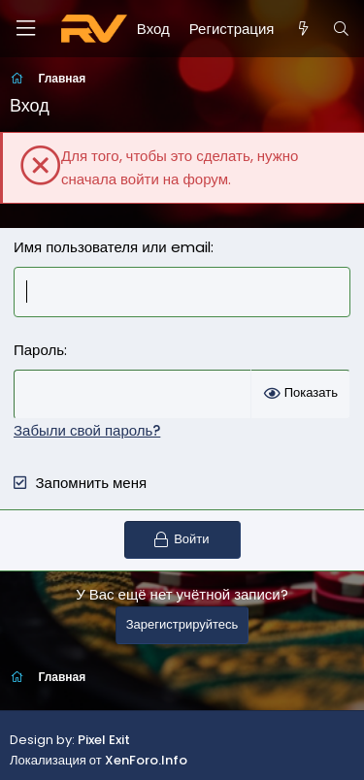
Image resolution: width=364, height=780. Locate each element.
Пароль (39, 350)
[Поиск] (341, 29)
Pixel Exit (104, 740)
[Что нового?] (302, 29)
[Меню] (25, 28)
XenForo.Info (146, 760)
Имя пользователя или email (112, 247)
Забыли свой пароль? (87, 430)
